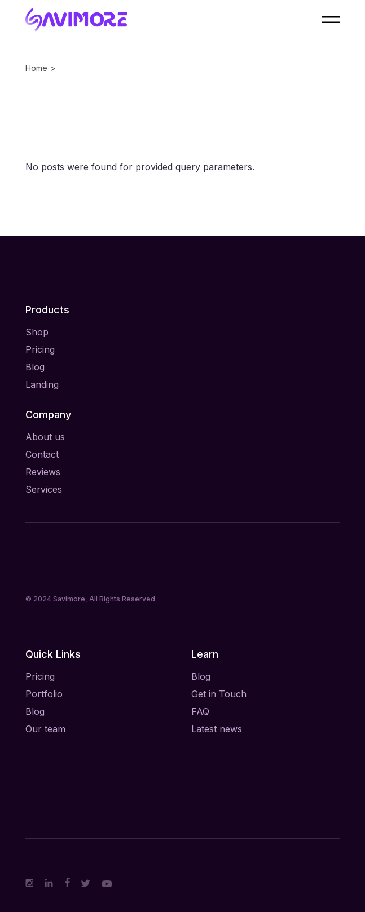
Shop (37, 332)
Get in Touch (219, 694)
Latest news (216, 728)
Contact (42, 454)
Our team (45, 728)
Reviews (42, 471)
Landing (42, 384)
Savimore (69, 599)
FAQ (200, 711)
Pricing (40, 349)
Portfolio (44, 694)
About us (45, 436)
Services (43, 489)
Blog (35, 367)
